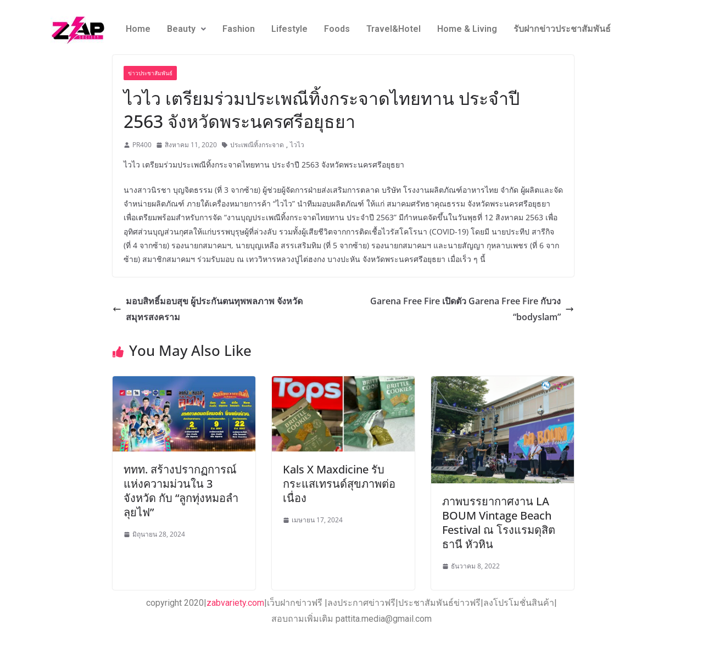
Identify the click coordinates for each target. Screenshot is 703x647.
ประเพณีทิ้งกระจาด (257, 144)
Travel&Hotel (393, 29)
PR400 (142, 144)
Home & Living (467, 29)
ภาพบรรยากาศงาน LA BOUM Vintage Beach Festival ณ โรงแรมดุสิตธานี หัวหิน (498, 522)
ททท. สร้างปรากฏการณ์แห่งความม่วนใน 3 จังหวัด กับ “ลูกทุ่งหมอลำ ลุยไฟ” (181, 491)
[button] (186, 29)
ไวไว (297, 144)
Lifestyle (289, 29)
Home (138, 29)
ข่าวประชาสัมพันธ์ (150, 73)
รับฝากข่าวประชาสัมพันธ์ (562, 29)
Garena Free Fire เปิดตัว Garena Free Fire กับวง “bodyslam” (472, 309)
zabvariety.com (235, 603)
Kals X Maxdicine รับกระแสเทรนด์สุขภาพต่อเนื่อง (339, 483)
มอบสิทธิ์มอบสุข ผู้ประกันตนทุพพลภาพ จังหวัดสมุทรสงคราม (208, 309)
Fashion (238, 29)
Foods (337, 29)
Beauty (186, 29)
